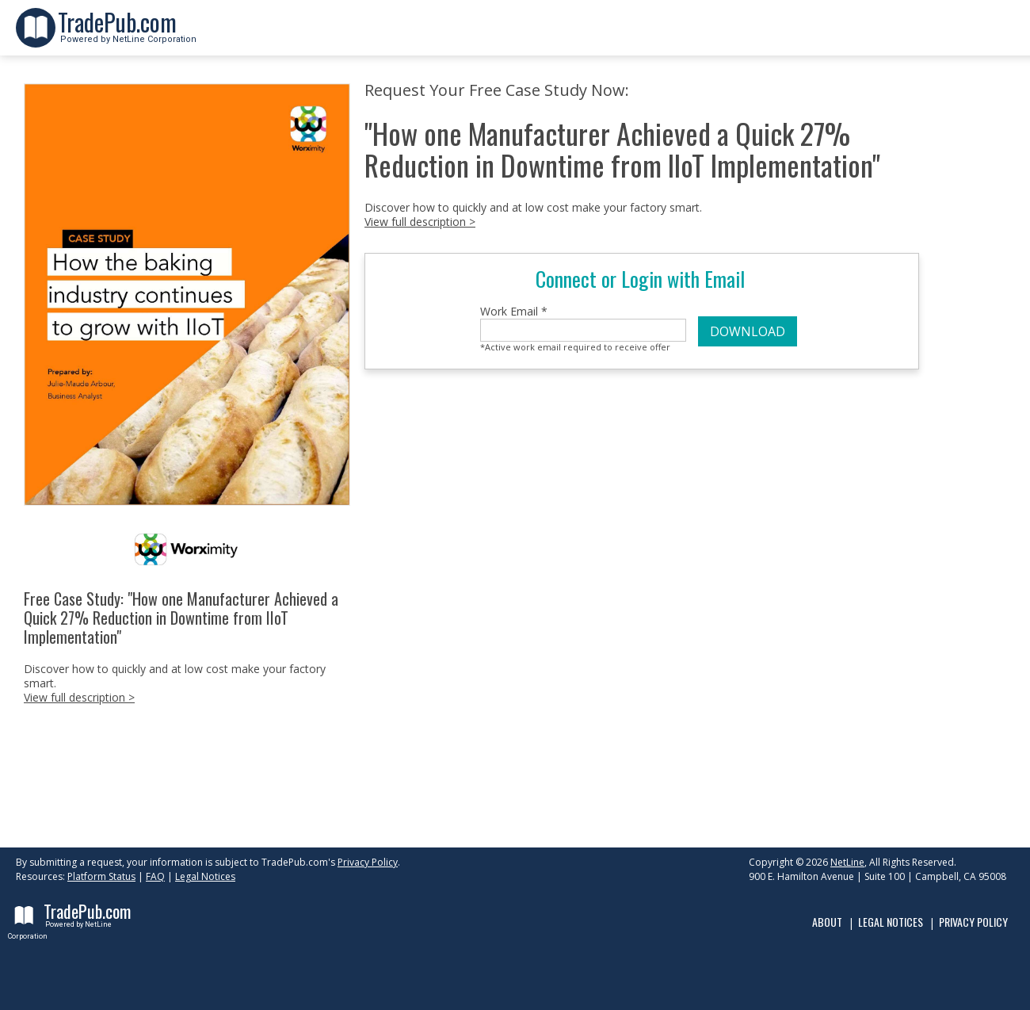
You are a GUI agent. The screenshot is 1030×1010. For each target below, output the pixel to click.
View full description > (79, 697)
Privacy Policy (368, 862)
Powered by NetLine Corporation (127, 34)
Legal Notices (205, 876)
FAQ (155, 876)
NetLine (847, 862)
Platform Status (101, 876)
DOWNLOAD (747, 331)
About (827, 921)
